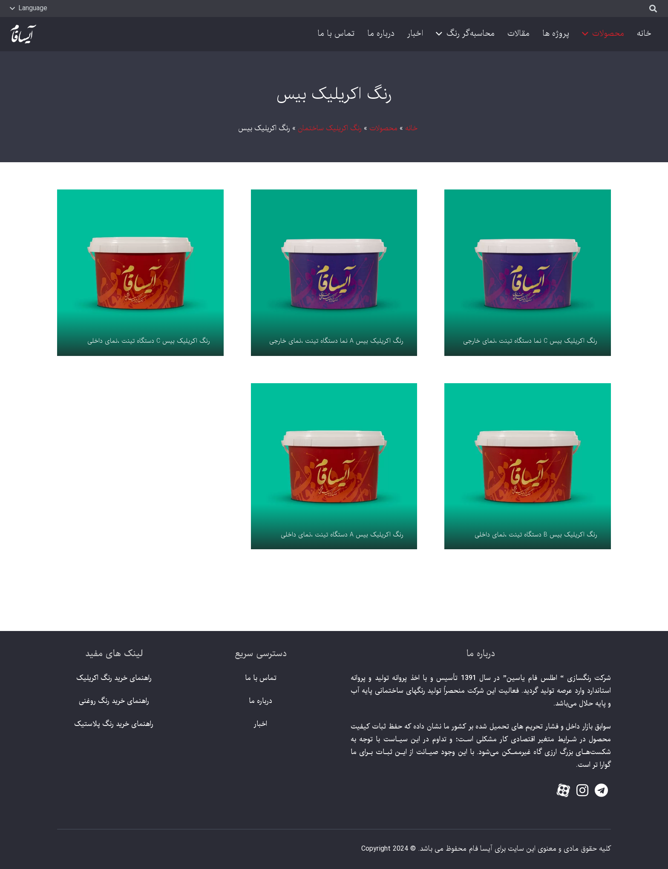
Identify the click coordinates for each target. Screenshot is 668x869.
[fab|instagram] (582, 791)
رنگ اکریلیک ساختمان (330, 128)
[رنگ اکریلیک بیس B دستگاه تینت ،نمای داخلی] (527, 466)
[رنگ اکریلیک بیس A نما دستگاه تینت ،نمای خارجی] (334, 272)
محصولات (383, 128)
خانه (411, 128)
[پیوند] (23, 34)
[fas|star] (563, 792)
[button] (28, 8)
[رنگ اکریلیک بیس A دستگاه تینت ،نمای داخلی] (334, 466)
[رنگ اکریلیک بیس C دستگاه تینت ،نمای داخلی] (140, 272)
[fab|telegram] (601, 791)
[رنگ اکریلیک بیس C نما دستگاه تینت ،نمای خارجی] (527, 272)
